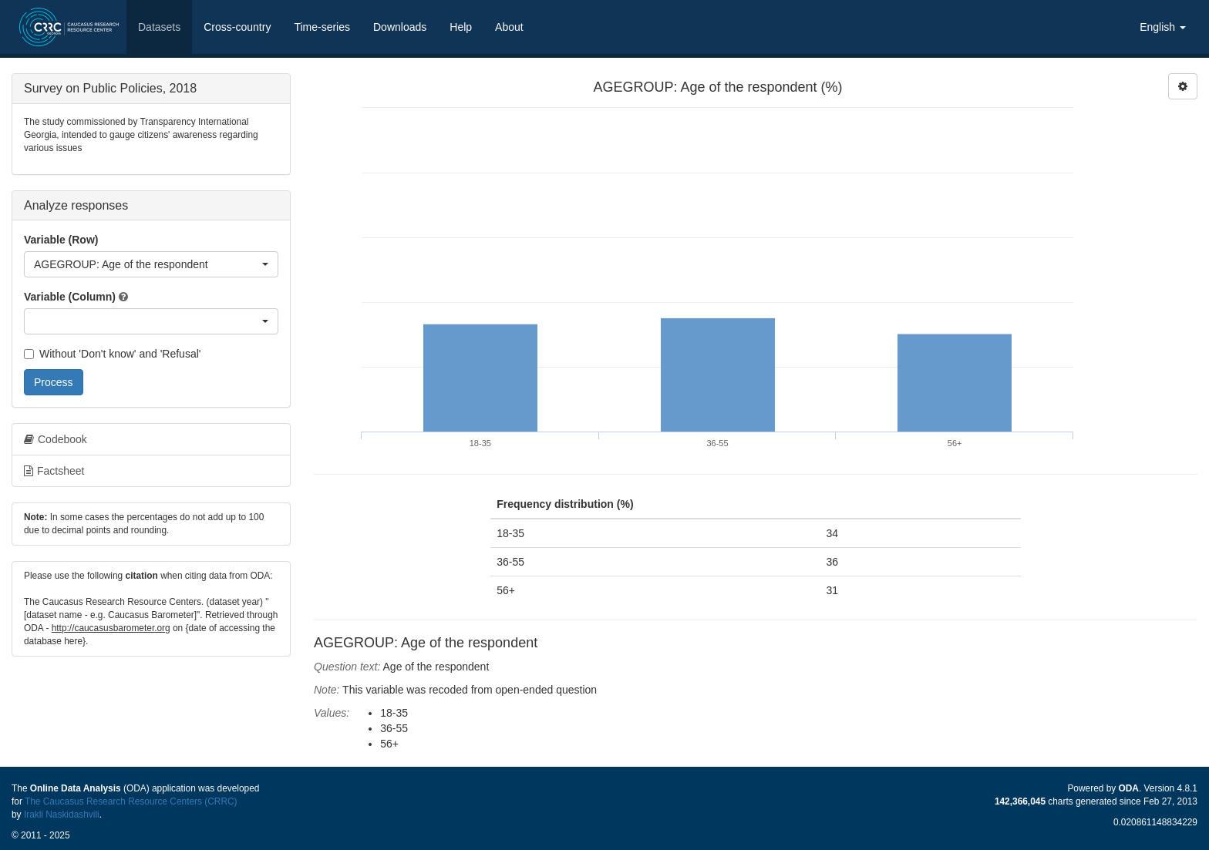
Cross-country (237, 27)
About (509, 27)
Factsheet (54, 471)
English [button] (1163, 27)
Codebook (55, 439)
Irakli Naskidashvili (61, 814)
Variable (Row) (61, 239)
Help (461, 27)
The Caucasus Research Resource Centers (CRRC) (131, 801)
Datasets (159, 27)
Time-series (322, 27)
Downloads (399, 27)
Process (53, 382)
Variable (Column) (70, 297)
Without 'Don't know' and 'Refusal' (112, 354)
